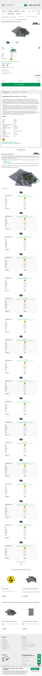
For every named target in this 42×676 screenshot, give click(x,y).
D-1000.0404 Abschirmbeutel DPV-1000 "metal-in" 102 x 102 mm (24, 237)
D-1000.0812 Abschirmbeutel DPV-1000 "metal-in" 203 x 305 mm (24, 381)
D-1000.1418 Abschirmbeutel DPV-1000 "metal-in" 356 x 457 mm (24, 504)
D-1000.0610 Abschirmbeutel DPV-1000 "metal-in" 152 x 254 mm (24, 319)
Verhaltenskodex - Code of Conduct (29, 643)
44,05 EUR (25, 535)
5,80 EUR (24, 267)
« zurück (7, 19)
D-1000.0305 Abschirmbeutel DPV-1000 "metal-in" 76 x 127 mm (25, 216)
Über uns (38, 13)
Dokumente (23, 92)
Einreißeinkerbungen (8, 162)
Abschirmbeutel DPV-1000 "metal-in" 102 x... (9, 621)
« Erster (3, 19)
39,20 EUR (25, 514)
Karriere (38, 11)
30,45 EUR (25, 473)
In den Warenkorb (20, 84)
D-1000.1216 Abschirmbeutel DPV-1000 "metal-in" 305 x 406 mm (24, 463)
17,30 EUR (25, 391)
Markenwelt (16, 11)
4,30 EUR (24, 205)
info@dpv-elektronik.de (25, 661)
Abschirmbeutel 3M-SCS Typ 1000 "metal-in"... (30, 621)
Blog (29, 11)
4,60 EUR (24, 247)
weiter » (11, 19)
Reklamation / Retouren (27, 641)
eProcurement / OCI (6, 646)
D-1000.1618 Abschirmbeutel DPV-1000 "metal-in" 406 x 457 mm (24, 525)
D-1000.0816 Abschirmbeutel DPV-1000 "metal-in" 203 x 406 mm (24, 402)
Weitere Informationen (35, 671)
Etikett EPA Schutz (5, 588)
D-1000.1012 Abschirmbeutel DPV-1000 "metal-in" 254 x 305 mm (24, 422)
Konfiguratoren (10, 13)
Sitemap (4, 649)
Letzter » (14, 19)
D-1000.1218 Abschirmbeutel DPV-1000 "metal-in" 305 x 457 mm (24, 484)
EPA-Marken (10, 11)
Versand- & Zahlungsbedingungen (28, 645)
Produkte (4, 11)
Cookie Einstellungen (26, 649)
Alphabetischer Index (6, 647)
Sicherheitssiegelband (8, 163)
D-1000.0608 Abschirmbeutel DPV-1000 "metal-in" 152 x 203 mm (24, 299)
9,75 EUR (24, 308)
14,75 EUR (25, 370)
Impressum (25, 648)
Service (33, 11)
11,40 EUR (25, 329)
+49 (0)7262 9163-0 (26, 660)
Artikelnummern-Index (6, 648)
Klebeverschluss (7, 161)
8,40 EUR (24, 288)
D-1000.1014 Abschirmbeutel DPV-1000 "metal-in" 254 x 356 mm (24, 443)
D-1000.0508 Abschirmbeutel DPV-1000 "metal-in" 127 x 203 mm (24, 278)
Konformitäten (5, 641)
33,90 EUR (25, 494)
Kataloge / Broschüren (6, 643)
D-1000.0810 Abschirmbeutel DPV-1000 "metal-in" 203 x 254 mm (24, 360)
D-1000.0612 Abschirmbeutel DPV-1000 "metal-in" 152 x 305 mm (24, 340)
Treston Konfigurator (6, 645)
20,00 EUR (25, 432)
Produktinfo (6, 92)
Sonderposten (5, 640)
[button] (21, 188)
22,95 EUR (25, 452)
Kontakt (24, 638)
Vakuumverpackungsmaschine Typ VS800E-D (30, 588)
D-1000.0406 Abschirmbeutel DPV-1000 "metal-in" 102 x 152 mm (24, 257)
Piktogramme (15, 92)
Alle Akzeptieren (35, 668)
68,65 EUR (25, 555)
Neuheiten (23, 11)
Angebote (4, 13)
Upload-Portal (5, 642)
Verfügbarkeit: (4, 73)
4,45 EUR (24, 226)
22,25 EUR (25, 411)
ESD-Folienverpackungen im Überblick (10, 142)
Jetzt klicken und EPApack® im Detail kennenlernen (11, 61)
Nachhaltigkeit (25, 639)
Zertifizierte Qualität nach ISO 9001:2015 (29, 644)
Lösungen (18, 13)
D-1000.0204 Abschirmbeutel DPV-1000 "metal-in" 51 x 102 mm (25, 196)
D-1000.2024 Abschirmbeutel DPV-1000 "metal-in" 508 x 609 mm (24, 546)
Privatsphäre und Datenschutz (28, 646)
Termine (24, 640)
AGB (23, 647)
